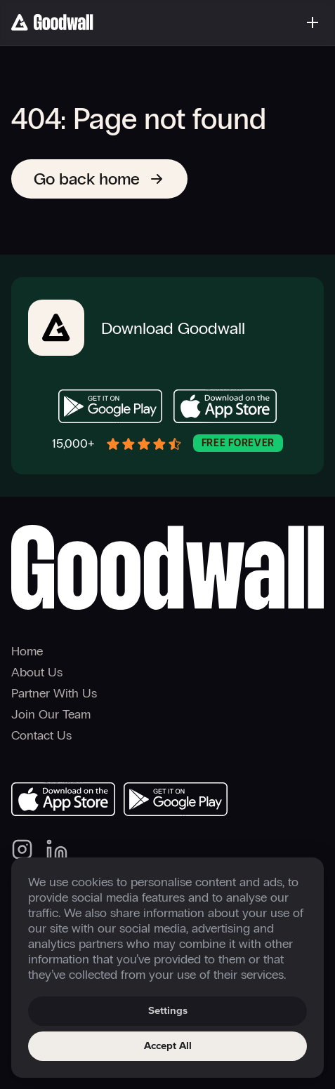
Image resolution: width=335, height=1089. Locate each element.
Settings (168, 1011)
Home (27, 651)
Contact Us (41, 735)
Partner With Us (54, 693)
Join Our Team (51, 714)
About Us (37, 672)
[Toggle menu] (312, 22)
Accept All (168, 1046)
